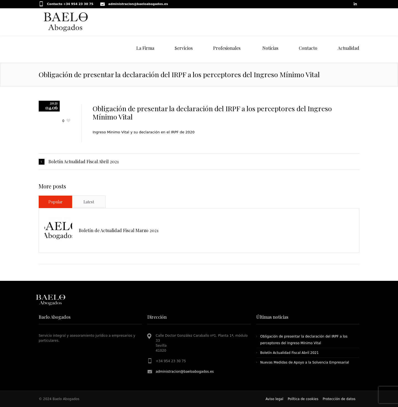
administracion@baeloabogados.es (185, 372)
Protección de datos (339, 399)
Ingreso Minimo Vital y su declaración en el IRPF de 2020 (144, 132)
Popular (55, 201)
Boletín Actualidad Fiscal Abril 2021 (83, 161)
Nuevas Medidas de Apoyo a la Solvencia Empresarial (304, 362)
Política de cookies (303, 399)
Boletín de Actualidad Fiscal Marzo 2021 (118, 230)
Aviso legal (274, 399)
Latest (88, 201)
